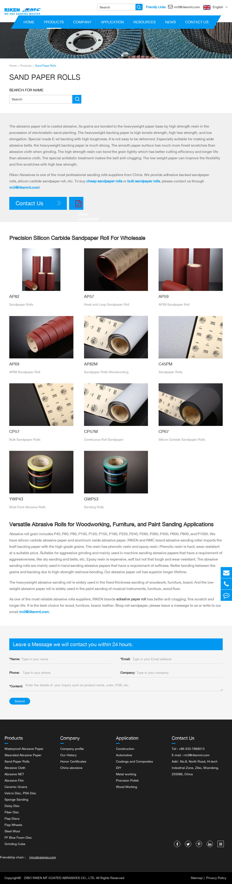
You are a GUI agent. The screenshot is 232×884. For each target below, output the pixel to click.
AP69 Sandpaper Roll (24, 372)
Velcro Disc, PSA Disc (20, 793)
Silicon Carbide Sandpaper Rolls (182, 439)
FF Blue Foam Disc (18, 837)
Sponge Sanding (16, 799)
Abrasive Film (14, 780)
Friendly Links (156, 7)
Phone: (14, 672)
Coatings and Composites (134, 761)
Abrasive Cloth (15, 768)
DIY (118, 768)
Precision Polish (127, 780)
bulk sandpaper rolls (143, 181)
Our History (68, 755)
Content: (16, 686)
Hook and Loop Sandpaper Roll (106, 304)
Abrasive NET (14, 774)
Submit (20, 701)
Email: (125, 659)
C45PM (165, 363)
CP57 (14, 431)
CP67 (164, 431)
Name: (14, 659)
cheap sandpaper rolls (104, 181)
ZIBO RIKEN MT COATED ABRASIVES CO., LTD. (59, 878)
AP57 (89, 296)
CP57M (91, 431)
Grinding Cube (15, 844)
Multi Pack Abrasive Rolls (27, 507)
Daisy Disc (12, 806)
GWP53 (91, 498)
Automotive (124, 755)
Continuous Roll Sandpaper (103, 439)
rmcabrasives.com (42, 857)
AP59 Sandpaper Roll (174, 304)
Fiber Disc (12, 812)
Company (82, 23)
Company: (127, 672)
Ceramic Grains (16, 787)
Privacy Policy (216, 878)
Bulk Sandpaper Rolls (24, 439)
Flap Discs (12, 818)
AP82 (14, 296)
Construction (125, 749)
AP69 (14, 363)
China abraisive (71, 768)
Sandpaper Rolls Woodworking (106, 372)
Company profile (72, 749)
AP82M (91, 363)
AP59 (164, 296)
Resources (144, 23)
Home (29, 23)
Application (112, 23)
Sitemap (197, 878)
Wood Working (126, 787)
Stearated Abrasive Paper (23, 755)
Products (54, 23)
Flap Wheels (13, 825)
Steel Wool (12, 831)
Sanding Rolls (94, 507)
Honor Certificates (73, 761)
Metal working (126, 774)
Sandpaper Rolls (21, 304)
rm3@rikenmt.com (184, 6)
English (218, 7)
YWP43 (16, 498)
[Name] (139, 7)
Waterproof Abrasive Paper (24, 749)
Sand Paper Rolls (45, 65)
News (170, 23)
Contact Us (196, 23)
